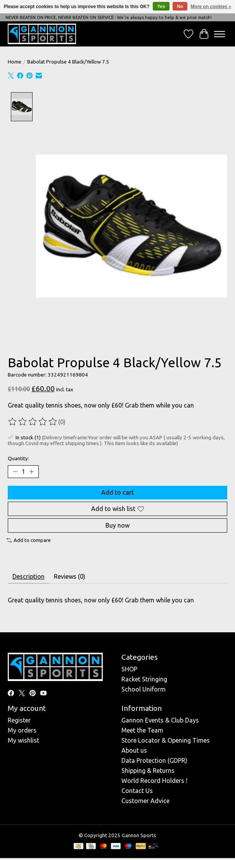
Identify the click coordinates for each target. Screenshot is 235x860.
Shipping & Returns (148, 770)
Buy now (117, 524)
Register (19, 719)
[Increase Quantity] (31, 471)
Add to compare (29, 540)
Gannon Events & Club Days (160, 719)
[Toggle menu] (219, 34)
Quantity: (18, 458)
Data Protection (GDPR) (154, 760)
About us (134, 749)
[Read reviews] (33, 421)
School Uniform (143, 688)
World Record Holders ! (154, 780)
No (180, 6)
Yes (161, 6)
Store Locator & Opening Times (165, 739)
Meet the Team (142, 729)
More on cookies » (211, 6)
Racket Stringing (144, 678)
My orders (22, 729)
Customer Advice (145, 800)
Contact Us (137, 790)
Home (14, 62)
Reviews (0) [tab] (69, 576)
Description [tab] (28, 576)
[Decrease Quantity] (15, 471)
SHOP (129, 668)
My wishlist (23, 739)
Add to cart (117, 491)
